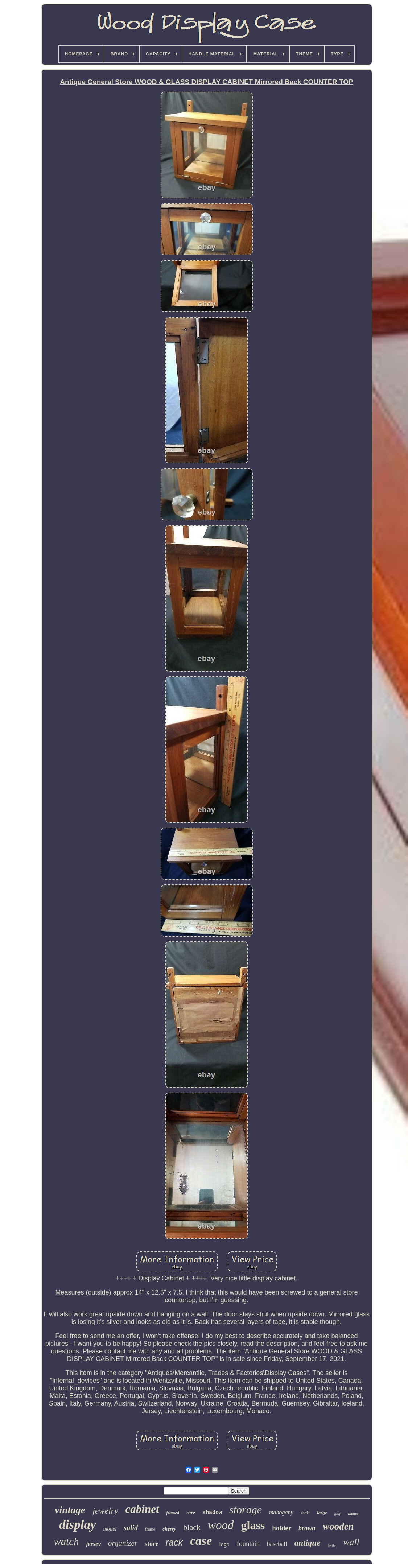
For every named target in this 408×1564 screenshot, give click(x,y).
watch (66, 1541)
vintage (70, 1509)
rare (190, 1512)
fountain (248, 1543)
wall (351, 1542)
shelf (305, 1512)
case (201, 1540)
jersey (93, 1543)
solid (131, 1528)
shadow (212, 1513)
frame (150, 1529)
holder (281, 1528)
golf (337, 1513)
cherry (169, 1529)
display (77, 1525)
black (192, 1527)
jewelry (105, 1510)
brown (307, 1528)
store (151, 1543)
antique (307, 1542)
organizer (122, 1543)
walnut (353, 1514)
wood (221, 1525)
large (322, 1512)
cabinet (142, 1509)
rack (174, 1542)
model (109, 1529)
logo (224, 1544)
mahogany (281, 1512)
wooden (338, 1526)
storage (245, 1509)
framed (172, 1512)
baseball (277, 1543)
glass (253, 1525)
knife (331, 1545)
